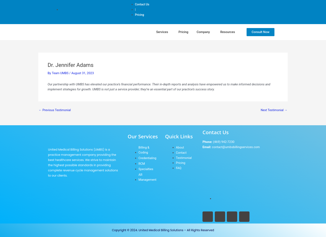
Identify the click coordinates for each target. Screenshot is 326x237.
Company (203, 32)
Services (162, 32)
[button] (163, 32)
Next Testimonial (273, 110)
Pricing (183, 32)
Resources (227, 32)
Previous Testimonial (55, 110)
